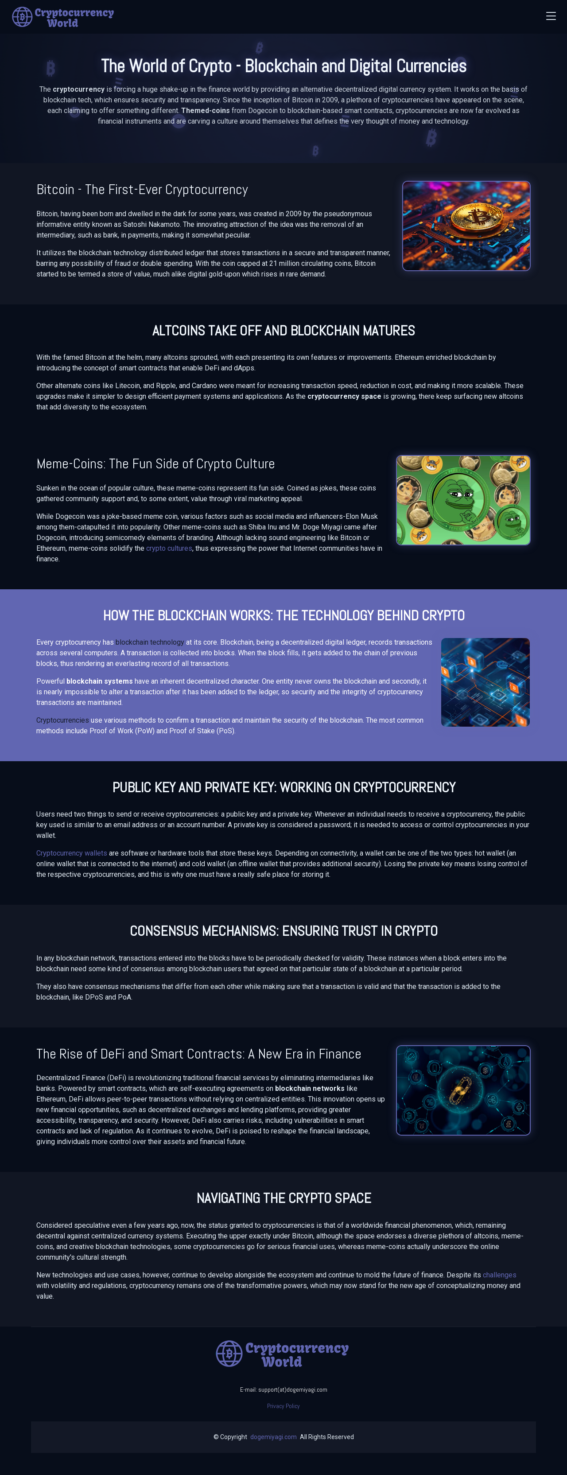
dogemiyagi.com (273, 1436)
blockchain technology (150, 642)
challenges (500, 1275)
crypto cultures (169, 548)
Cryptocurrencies (62, 720)
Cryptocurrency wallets (71, 853)
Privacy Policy (283, 1406)
